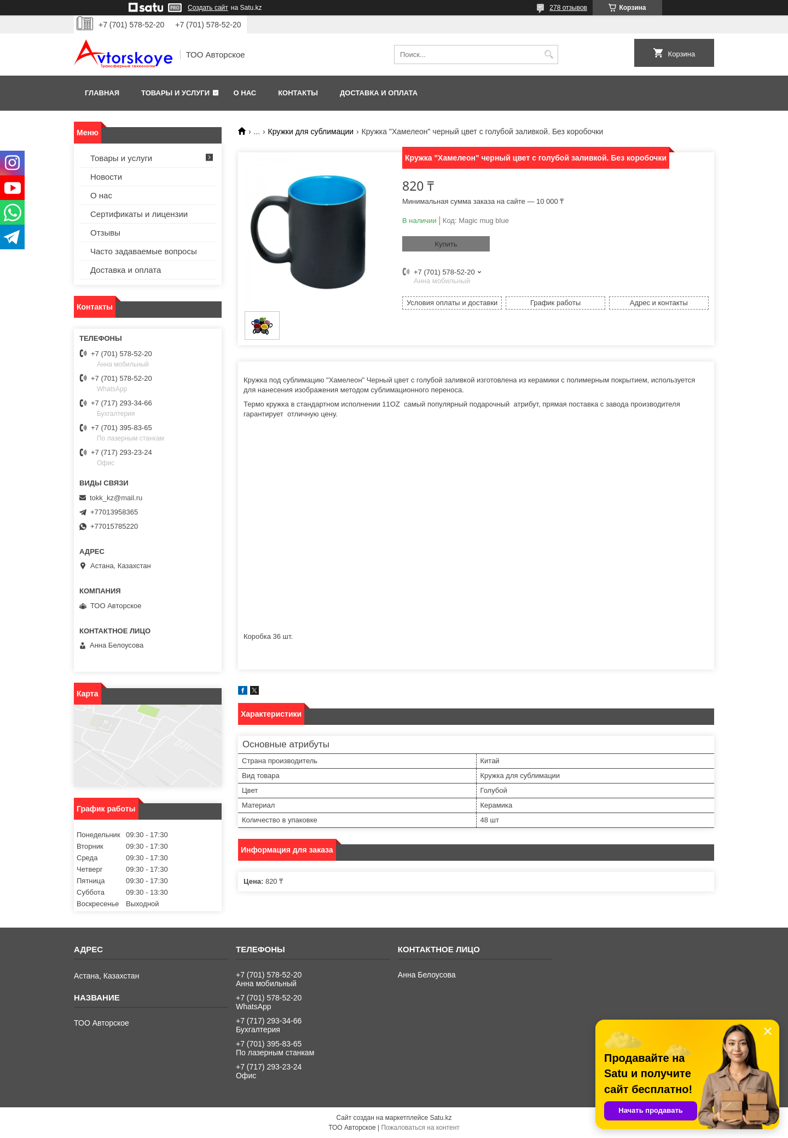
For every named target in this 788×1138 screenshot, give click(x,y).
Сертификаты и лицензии (139, 214)
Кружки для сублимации (311, 131)
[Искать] (548, 54)
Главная (102, 93)
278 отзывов (568, 8)
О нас (245, 93)
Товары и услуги (175, 93)
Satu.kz (440, 1118)
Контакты (298, 93)
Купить (445, 244)
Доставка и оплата (379, 93)
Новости (106, 176)
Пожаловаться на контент (420, 1127)
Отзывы (105, 232)
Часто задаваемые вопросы (143, 251)
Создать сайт (208, 8)
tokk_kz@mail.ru (116, 498)
